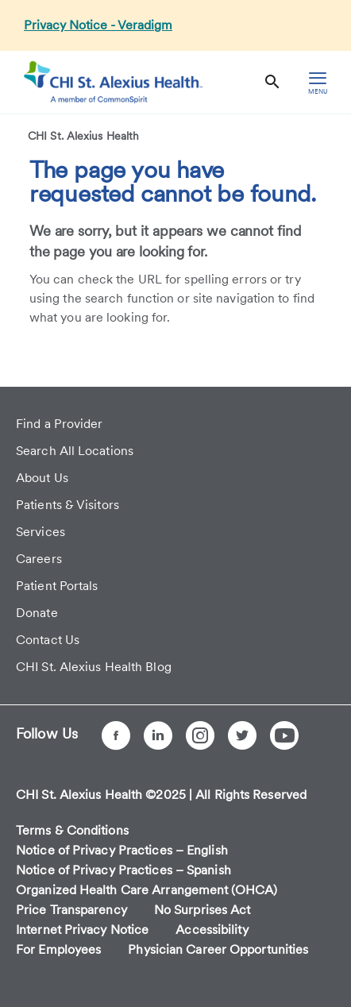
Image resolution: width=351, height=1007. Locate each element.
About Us (42, 477)
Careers (39, 558)
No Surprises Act (202, 909)
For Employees (58, 949)
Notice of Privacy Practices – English (122, 850)
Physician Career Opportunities (218, 949)
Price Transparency (71, 909)
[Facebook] (116, 735)
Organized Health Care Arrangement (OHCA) (146, 889)
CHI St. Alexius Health (83, 135)
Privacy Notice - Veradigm (98, 25)
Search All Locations (74, 450)
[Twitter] (242, 735)
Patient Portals (57, 585)
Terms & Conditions (72, 830)
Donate (37, 612)
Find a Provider (59, 423)
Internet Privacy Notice (82, 929)
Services (40, 531)
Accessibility (212, 929)
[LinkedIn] (158, 735)
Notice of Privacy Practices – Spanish (123, 870)
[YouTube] (284, 735)
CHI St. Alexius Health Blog (94, 666)
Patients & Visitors (67, 504)
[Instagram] (200, 735)
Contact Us (47, 639)
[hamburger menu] (317, 82)
